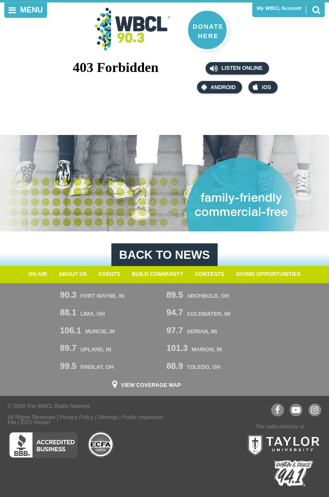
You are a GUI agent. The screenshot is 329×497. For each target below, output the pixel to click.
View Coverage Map (151, 385)
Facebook (277, 410)
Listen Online (236, 68)
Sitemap (107, 417)
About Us (73, 274)
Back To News (164, 254)
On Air (37, 274)
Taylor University (281, 444)
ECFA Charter (101, 444)
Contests (209, 274)
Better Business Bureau (43, 444)
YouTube (295, 410)
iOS (262, 87)
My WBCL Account (279, 8)
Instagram (314, 410)
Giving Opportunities (268, 274)
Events (109, 274)
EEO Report (35, 422)
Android (218, 87)
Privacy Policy (76, 417)
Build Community (157, 274)
